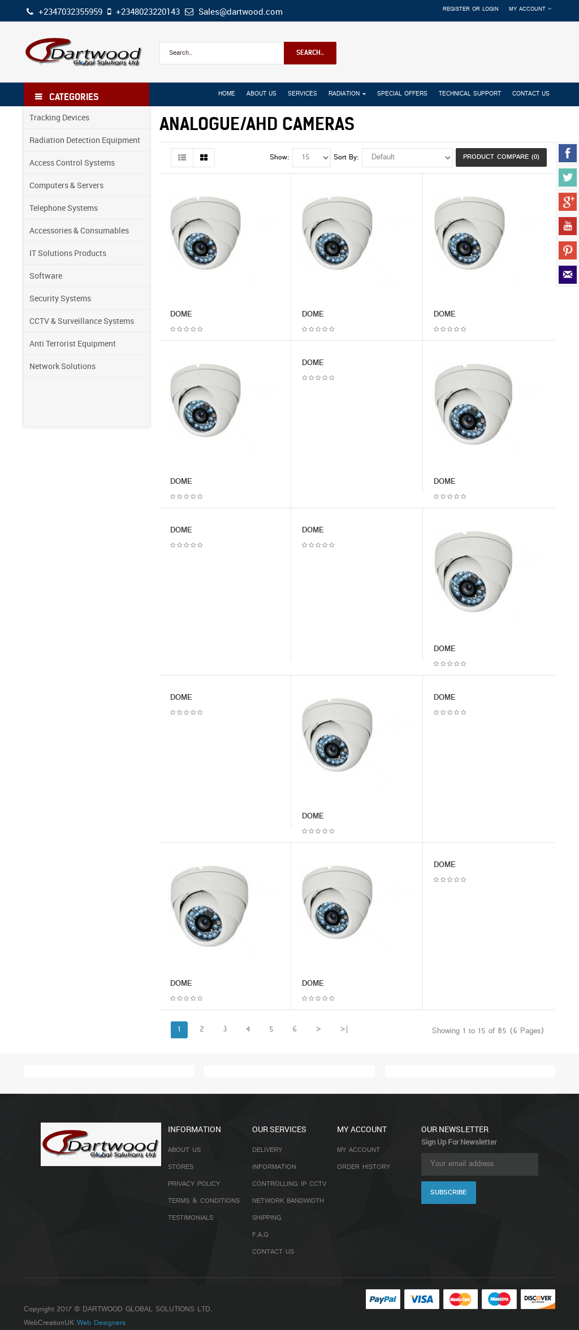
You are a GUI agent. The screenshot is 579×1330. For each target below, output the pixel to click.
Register (456, 9)
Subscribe (448, 1192)
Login (490, 9)
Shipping (267, 1218)
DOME (181, 314)
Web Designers (101, 1323)
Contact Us (273, 1252)
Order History (363, 1167)
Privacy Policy (194, 1184)
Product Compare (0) (501, 157)
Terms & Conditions (204, 1201)
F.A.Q (260, 1235)
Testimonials (190, 1218)
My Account (358, 1150)
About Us (184, 1150)
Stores (180, 1167)
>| (344, 1029)
